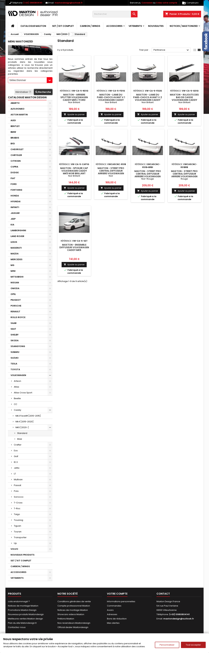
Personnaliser (167, 644)
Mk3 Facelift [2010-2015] (28, 415)
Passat (17, 485)
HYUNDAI (15, 201)
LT (15, 473)
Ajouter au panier (74, 114)
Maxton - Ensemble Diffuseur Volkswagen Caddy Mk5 (74, 247)
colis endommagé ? (19, 601)
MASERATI (16, 247)
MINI (13, 271)
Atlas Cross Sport (23, 392)
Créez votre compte (166, 2)
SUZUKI (14, 357)
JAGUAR (15, 213)
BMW (13, 132)
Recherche (43, 92)
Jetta (16, 467)
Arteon (17, 381)
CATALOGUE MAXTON (33, 26)
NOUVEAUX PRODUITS (23, 554)
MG (12, 265)
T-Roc (17, 508)
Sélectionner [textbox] (17, 80)
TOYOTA (15, 369)
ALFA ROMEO (17, 108)
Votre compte (117, 594)
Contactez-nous (17, 627)
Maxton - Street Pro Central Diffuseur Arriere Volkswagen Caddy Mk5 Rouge (184, 175)
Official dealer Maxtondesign (72, 627)
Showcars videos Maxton (70, 614)
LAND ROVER (17, 236)
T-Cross (18, 502)
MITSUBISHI (17, 276)
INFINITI (15, 207)
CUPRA (14, 166)
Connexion (147, 2)
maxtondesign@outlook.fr (69, 2)
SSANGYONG (18, 346)
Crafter (17, 444)
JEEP (13, 218)
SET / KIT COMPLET (63, 26)
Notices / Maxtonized (184, 26)
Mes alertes (113, 623)
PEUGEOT (16, 300)
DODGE (15, 172)
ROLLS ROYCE (18, 317)
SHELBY (14, 334)
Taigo (17, 514)
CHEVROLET (17, 149)
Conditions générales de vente (74, 601)
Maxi (19, 439)
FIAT (13, 178)
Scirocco (18, 496)
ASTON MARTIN (19, 114)
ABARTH (15, 103)
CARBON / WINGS (90, 26)
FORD (14, 184)
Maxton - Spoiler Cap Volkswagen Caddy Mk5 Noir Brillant (74, 170)
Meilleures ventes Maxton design (25, 618)
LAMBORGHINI (18, 230)
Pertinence (172, 50)
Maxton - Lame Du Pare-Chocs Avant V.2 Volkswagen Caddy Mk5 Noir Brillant (147, 98)
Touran (17, 531)
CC (15, 404)
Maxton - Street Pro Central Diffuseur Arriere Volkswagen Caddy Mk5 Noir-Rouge (148, 175)
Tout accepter (193, 644)
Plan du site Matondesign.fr (22, 623)
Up (15, 543)
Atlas (16, 386)
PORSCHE (16, 305)
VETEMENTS (135, 26)
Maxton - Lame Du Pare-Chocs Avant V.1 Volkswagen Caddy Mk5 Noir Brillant (111, 98)
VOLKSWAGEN (18, 375)
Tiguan (17, 525)
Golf (16, 456)
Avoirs (110, 610)
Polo (16, 491)
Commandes (114, 605)
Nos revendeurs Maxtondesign (73, 623)
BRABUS (15, 137)
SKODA (14, 340)
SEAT (13, 328)
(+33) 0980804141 (32, 2)
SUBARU (15, 352)
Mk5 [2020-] (22, 427)
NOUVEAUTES (156, 26)
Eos (16, 450)
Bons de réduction (117, 618)
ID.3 (16, 462)
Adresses (112, 614)
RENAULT (15, 311)
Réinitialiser (24, 92)
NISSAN (15, 282)
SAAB (13, 323)
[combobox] (30, 80)
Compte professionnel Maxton (73, 605)
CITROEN (16, 161)
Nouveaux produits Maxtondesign (26, 614)
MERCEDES (16, 259)
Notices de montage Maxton (23, 605)
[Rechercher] (115, 14)
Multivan (18, 479)
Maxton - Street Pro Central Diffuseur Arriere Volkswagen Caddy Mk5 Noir (111, 172)
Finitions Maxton (65, 618)
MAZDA (14, 253)
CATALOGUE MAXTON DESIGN (27, 97)
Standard (22, 433)
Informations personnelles (121, 601)
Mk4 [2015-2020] (25, 421)
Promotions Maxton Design (22, 610)
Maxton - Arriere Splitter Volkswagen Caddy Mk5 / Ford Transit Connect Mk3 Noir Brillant (74, 100)
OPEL (13, 294)
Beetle (17, 398)
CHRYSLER (16, 155)
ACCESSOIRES (114, 26)
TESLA (14, 363)
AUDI (13, 120)
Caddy (17, 410)
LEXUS (14, 242)
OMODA (15, 288)
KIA (12, 224)
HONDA (15, 195)
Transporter (20, 537)
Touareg (18, 520)
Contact (163, 594)
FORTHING (16, 189)
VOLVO (14, 549)
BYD (13, 143)
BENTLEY (15, 126)
